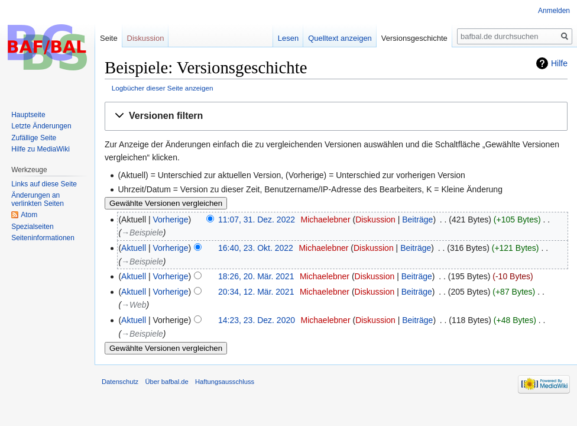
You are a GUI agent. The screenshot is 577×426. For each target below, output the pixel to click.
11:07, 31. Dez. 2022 (256, 219)
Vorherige (171, 219)
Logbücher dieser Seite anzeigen (162, 88)
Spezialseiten (32, 226)
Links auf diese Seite (44, 184)
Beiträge (417, 219)
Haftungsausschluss (224, 381)
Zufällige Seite (33, 138)
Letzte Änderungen (41, 126)
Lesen (288, 38)
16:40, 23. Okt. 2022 (255, 248)
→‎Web (134, 304)
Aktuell (133, 248)
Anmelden (554, 11)
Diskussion (375, 219)
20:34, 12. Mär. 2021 (256, 291)
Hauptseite (28, 115)
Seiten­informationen (42, 238)
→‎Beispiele (142, 232)
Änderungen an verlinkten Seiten (37, 199)
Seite (109, 38)
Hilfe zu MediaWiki (40, 149)
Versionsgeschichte (414, 38)
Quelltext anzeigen (340, 38)
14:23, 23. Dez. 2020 (256, 320)
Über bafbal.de (166, 381)
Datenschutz (120, 381)
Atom (29, 215)
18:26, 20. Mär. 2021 (256, 276)
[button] (336, 116)
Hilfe (559, 63)
